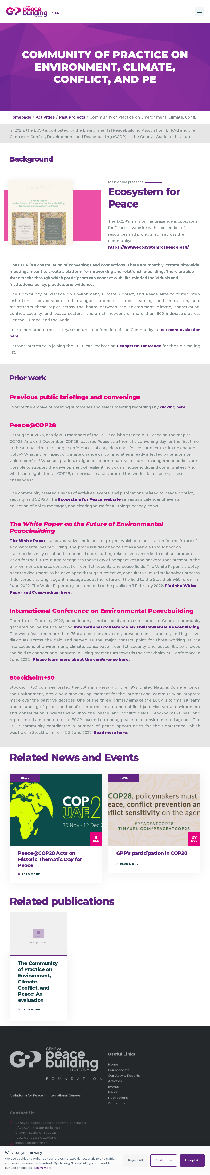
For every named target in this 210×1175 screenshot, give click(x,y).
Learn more (42, 1168)
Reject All (135, 1160)
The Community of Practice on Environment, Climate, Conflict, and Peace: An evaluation (38, 981)
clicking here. (173, 407)
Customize (163, 1160)
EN (52, 13)
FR (57, 13)
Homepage (20, 117)
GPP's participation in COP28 (151, 853)
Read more (29, 874)
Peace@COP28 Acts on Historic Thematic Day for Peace (50, 859)
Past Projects (72, 117)
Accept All (192, 1160)
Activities (45, 117)
